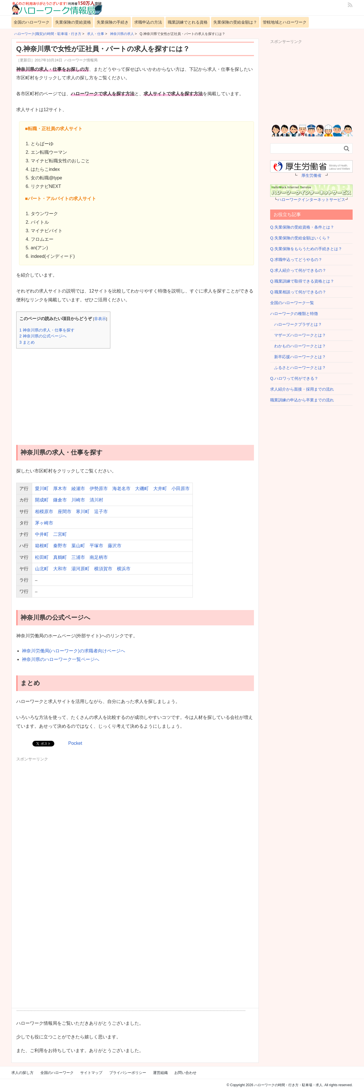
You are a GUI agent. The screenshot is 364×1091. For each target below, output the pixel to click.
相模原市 (44, 511)
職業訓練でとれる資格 (188, 22)
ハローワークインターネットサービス (311, 199)
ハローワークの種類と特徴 (294, 313)
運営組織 (160, 1073)
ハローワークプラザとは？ (296, 324)
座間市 (64, 511)
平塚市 (96, 545)
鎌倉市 (60, 499)
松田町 (42, 557)
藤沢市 (114, 545)
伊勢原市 (99, 488)
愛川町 (42, 488)
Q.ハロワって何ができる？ (294, 378)
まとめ (27, 342)
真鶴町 (60, 557)
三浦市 (78, 557)
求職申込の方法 (148, 22)
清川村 (96, 499)
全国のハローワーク (31, 22)
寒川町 (83, 511)
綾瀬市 (78, 488)
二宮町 (60, 534)
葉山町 (78, 545)
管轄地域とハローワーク (285, 22)
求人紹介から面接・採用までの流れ (302, 389)
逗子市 (101, 511)
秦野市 (60, 545)
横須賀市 (103, 568)
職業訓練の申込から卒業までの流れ (302, 400)
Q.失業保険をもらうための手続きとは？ (306, 248)
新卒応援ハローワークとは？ (298, 356)
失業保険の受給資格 (73, 22)
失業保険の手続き (113, 22)
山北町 (42, 568)
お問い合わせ (185, 1073)
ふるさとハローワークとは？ (298, 367)
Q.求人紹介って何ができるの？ (298, 270)
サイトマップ (91, 1073)
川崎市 (78, 499)
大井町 (160, 488)
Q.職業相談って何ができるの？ (298, 292)
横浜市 (124, 568)
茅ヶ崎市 (44, 522)
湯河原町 (80, 568)
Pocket (75, 743)
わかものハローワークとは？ (298, 346)
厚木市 (60, 488)
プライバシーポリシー (127, 1073)
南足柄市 (99, 557)
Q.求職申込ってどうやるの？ (296, 259)
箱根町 (42, 545)
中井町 (42, 534)
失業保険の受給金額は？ (235, 22)
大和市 (60, 568)
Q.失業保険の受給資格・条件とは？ (302, 227)
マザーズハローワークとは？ (298, 335)
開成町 (42, 499)
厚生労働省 (311, 175)
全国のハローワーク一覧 (292, 302)
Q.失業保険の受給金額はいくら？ (300, 238)
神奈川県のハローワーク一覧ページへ (60, 659)
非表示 (100, 319)
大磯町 (142, 488)
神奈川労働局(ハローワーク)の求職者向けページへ (73, 650)
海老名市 (121, 488)
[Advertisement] (135, 392)
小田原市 (180, 488)
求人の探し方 (22, 1073)
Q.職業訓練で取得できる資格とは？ (302, 281)
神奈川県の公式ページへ (43, 336)
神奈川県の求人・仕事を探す (47, 330)
